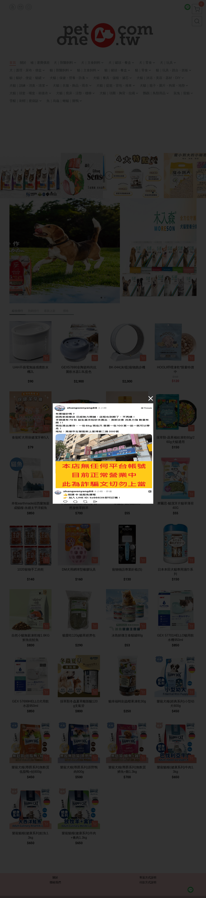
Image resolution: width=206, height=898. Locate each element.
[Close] (151, 398)
